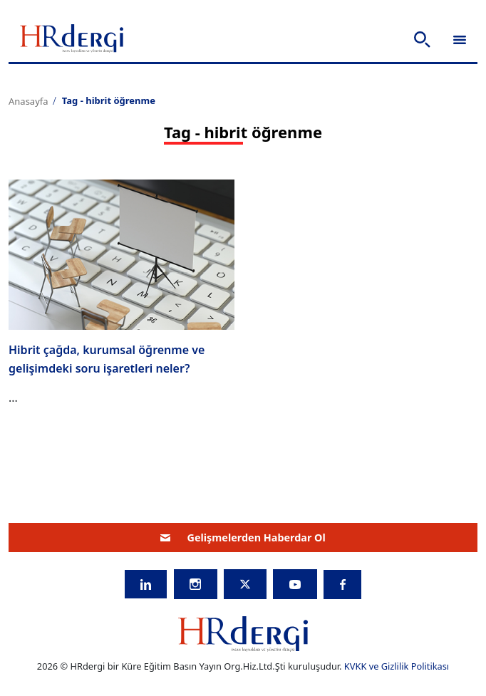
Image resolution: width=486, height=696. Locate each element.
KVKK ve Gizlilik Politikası (396, 666)
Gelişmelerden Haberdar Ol (243, 537)
